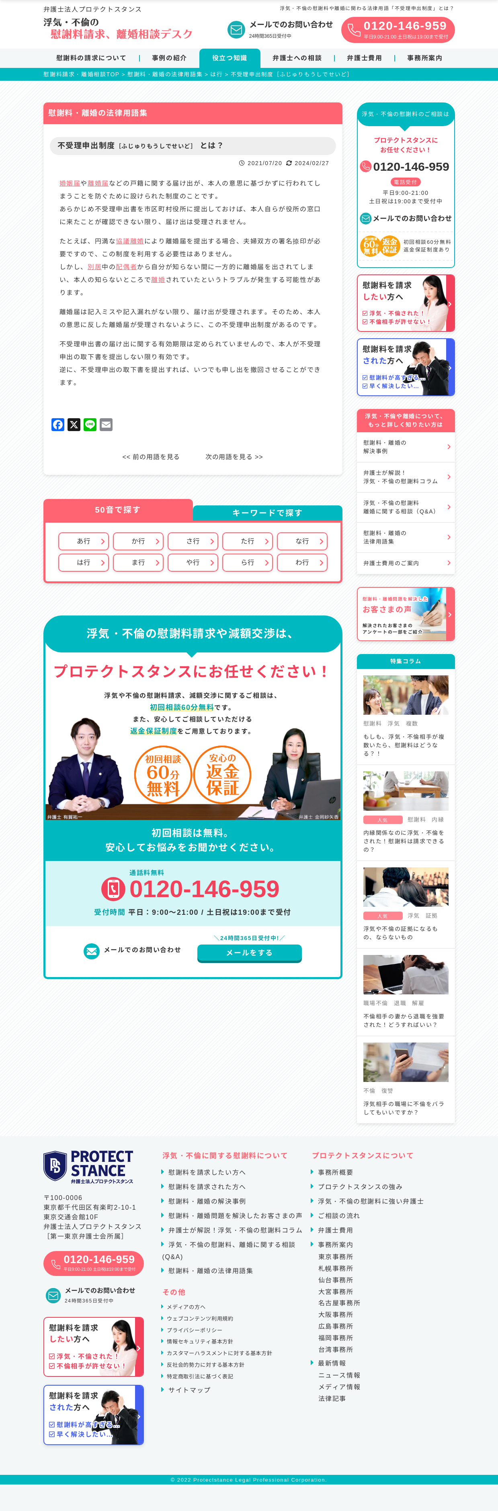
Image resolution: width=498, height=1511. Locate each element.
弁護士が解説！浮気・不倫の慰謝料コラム (401, 480)
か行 (138, 545)
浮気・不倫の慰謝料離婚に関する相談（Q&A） (401, 510)
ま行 (138, 567)
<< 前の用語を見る (148, 460)
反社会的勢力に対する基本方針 (216, 1384)
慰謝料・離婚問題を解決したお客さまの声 (234, 1219)
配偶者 (126, 270)
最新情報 (331, 1366)
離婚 (158, 283)
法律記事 (332, 1402)
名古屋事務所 (339, 1306)
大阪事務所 (336, 1318)
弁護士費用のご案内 (391, 566)
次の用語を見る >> (237, 460)
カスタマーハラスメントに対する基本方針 (234, 1370)
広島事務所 (336, 1329)
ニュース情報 (339, 1378)
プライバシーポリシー (202, 1341)
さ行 (193, 545)
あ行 (83, 545)
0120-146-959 (404, 169)
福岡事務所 (336, 1341)
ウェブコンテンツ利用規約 (209, 1326)
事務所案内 (425, 58)
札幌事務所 (336, 1271)
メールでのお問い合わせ (406, 221)
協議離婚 (130, 244)
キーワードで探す (267, 516)
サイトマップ (188, 1413)
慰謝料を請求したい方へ (206, 1175)
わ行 (302, 567)
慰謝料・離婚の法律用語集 (385, 540)
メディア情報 (339, 1390)
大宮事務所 (336, 1294)
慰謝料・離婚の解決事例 (385, 450)
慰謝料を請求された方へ (206, 1190)
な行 (302, 545)
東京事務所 (336, 1260)
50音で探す (118, 513)
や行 (193, 567)
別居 (95, 270)
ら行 (247, 567)
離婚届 (98, 186)
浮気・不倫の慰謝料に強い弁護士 (370, 1204)
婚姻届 (70, 186)
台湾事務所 (336, 1352)
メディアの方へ (192, 1312)
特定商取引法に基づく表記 (209, 1399)
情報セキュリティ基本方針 (209, 1355)
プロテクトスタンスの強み (359, 1190)
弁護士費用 (364, 58)
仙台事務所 (336, 1283)
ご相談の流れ (338, 1219)
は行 (83, 567)
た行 (247, 545)
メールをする (249, 958)
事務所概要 (334, 1175)
